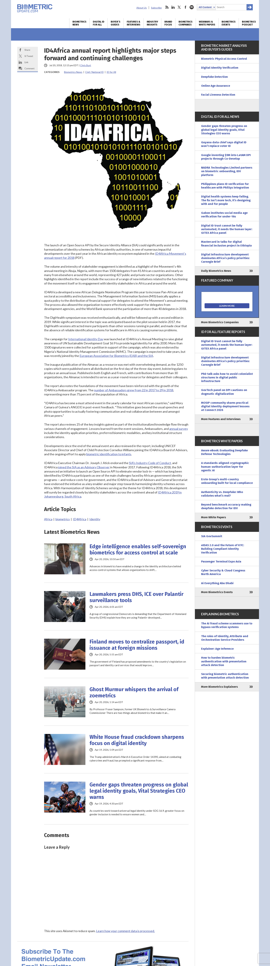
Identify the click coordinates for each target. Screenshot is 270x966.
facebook (185, 7)
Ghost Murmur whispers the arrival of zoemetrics (134, 692)
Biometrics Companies (186, 23)
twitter (179, 7)
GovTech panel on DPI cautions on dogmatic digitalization (224, 391)
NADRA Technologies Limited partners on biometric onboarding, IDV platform (226, 171)
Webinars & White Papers (207, 23)
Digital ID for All (98, 23)
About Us (141, 7)
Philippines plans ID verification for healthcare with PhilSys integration (225, 185)
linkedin (173, 7)
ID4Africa (79, 519)
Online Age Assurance (215, 86)
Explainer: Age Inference (217, 649)
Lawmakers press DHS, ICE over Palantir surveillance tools (136, 597)
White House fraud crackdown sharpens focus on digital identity (137, 740)
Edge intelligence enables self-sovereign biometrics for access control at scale (138, 549)
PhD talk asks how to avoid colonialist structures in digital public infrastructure (227, 377)
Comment (29, 68)
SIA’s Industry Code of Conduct (150, 463)
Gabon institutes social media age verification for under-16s (224, 214)
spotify (192, 7)
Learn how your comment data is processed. (125, 931)
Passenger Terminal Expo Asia (221, 561)
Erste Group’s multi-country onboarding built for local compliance (227, 481)
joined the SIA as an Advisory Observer (84, 467)
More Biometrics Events (217, 592)
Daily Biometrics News (216, 271)
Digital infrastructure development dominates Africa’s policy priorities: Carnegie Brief (225, 258)
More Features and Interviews (221, 419)
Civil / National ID (94, 72)
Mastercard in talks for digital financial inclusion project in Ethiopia (226, 243)
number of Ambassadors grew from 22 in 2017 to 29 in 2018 (133, 390)
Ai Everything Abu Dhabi (217, 583)
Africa (48, 519)
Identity (94, 519)
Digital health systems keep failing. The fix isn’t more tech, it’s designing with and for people (226, 200)
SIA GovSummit (211, 536)
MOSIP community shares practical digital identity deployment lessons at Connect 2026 (225, 406)
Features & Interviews (133, 23)
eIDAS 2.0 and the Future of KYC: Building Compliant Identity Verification (222, 548)
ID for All (111, 72)
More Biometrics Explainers (219, 687)
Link (26, 62)
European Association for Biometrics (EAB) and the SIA (116, 356)
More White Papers (213, 517)
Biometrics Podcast (249, 23)
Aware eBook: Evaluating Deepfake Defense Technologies (224, 452)
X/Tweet (28, 56)
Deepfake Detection (214, 77)
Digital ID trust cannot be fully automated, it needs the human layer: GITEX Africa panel (226, 229)
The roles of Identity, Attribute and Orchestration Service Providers (224, 638)
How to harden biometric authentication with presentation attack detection (223, 661)
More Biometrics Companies (220, 322)
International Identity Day (85, 339)
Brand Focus (168, 23)
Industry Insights (152, 23)
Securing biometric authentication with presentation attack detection (225, 675)
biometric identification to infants (108, 454)
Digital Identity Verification (219, 67)
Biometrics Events (229, 23)
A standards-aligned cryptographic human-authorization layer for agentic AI (225, 466)
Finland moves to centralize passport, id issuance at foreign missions (137, 645)
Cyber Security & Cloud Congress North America (223, 572)
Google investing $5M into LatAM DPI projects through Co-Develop (226, 156)
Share (27, 50)
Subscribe (156, 7)
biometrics (62, 519)
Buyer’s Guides (115, 23)
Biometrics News (79, 23)
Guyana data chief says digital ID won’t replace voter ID (223, 144)
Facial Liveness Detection (218, 94)
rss (167, 7)
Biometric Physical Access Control (224, 59)
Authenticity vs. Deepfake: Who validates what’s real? (222, 493)
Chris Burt (85, 65)
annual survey (178, 429)
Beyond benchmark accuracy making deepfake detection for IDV (226, 506)
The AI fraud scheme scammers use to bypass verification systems (226, 625)
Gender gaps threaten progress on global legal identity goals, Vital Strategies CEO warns (139, 791)
